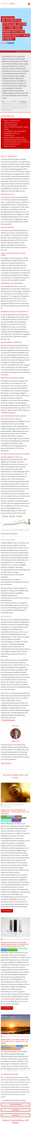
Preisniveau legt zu (10, 123)
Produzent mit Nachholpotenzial (15, 140)
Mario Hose (23, 101)
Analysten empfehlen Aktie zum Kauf (16, 142)
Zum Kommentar (7, 910)
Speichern (15, 1110)
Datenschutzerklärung (17, 1120)
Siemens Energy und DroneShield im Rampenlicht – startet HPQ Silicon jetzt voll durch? (15, 812)
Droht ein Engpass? (10, 125)
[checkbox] (1, 1100)
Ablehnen (15, 1115)
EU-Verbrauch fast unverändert (15, 131)
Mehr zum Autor (6, 763)
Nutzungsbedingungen (8, 720)
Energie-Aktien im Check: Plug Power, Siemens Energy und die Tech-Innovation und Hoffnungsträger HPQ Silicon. (14, 944)
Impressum (5, 1120)
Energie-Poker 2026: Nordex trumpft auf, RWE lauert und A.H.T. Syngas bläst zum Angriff (15, 1041)
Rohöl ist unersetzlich (12, 120)
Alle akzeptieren (15, 1104)
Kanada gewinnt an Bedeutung (14, 137)
